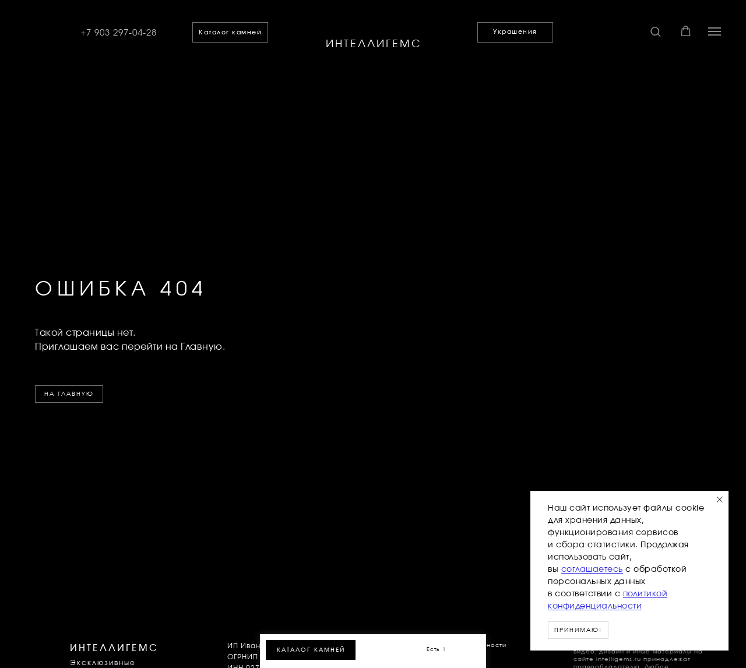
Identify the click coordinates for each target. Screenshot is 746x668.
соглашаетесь (592, 569)
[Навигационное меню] (714, 31)
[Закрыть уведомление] (720, 499)
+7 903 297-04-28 (118, 33)
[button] (655, 31)
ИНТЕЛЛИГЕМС (374, 44)
